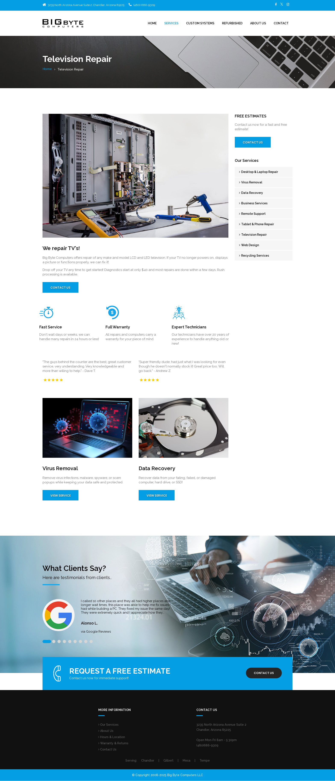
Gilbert (168, 760)
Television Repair (253, 234)
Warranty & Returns (113, 743)
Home (152, 23)
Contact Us (61, 288)
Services (171, 23)
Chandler (147, 760)
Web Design (249, 245)
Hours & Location (111, 737)
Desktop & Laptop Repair (258, 172)
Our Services (108, 725)
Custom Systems (200, 23)
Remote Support (252, 213)
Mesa (186, 760)
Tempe (205, 760)
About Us (258, 23)
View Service (61, 496)
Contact (281, 23)
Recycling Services (254, 255)
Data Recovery (251, 193)
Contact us (264, 673)
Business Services (253, 203)
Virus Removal (250, 182)
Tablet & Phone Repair (256, 224)
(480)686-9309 (207, 745)
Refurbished (232, 23)
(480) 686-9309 (144, 5)
